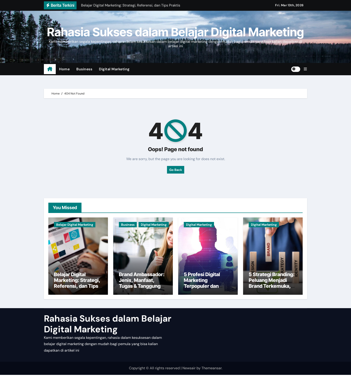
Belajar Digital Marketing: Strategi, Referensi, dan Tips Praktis (77, 284)
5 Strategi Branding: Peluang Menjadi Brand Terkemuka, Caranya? (272, 284)
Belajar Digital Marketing (74, 225)
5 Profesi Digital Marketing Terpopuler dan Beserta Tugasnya (204, 284)
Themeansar (211, 369)
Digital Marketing (114, 69)
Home (64, 69)
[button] (305, 69)
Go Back (175, 170)
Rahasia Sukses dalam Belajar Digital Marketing (175, 32)
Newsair (189, 369)
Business (84, 69)
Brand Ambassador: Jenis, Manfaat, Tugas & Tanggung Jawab (142, 284)
